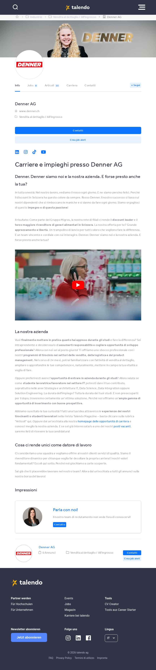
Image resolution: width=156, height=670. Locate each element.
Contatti (90, 85)
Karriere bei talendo (77, 615)
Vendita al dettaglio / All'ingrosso (40, 117)
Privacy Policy (64, 658)
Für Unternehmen (22, 610)
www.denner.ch (29, 111)
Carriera (72, 85)
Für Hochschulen (22, 604)
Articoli (52, 85)
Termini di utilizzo (84, 658)
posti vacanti (122, 426)
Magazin (70, 610)
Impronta (102, 658)
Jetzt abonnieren (29, 637)
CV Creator (112, 604)
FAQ (51, 658)
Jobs (32, 85)
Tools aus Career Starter (120, 610)
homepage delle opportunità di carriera (103, 421)
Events (69, 598)
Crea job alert (78, 139)
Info (17, 85)
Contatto (59, 524)
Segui (136, 85)
